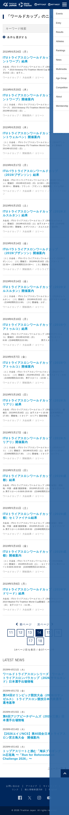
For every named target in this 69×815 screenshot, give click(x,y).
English (53, 789)
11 (11, 632)
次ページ (43, 624)
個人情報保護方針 (34, 789)
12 (20, 632)
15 (49, 632)
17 (31, 641)
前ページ (26, 624)
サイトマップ (50, 786)
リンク (15, 789)
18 (40, 641)
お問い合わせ (13, 786)
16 (58, 632)
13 (30, 632)
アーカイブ (31, 786)
